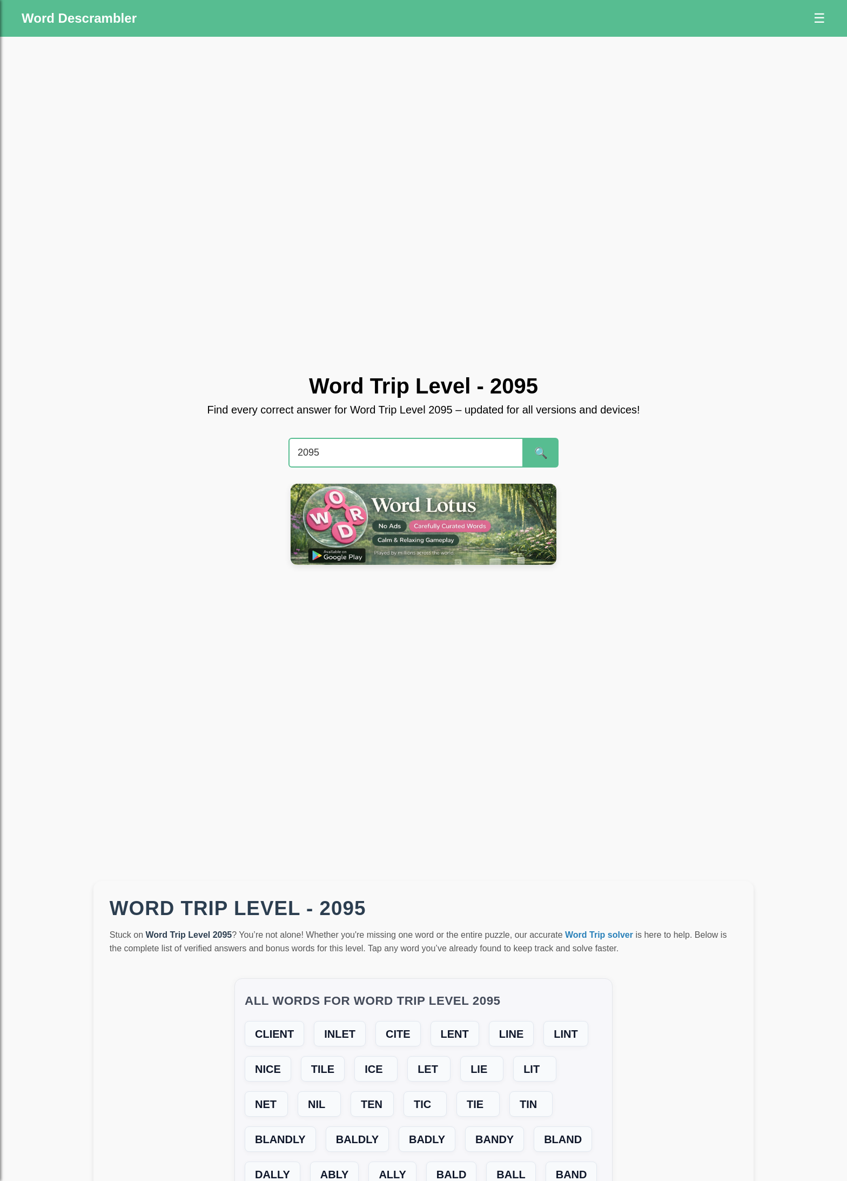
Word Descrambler (79, 18)
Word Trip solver (599, 934)
